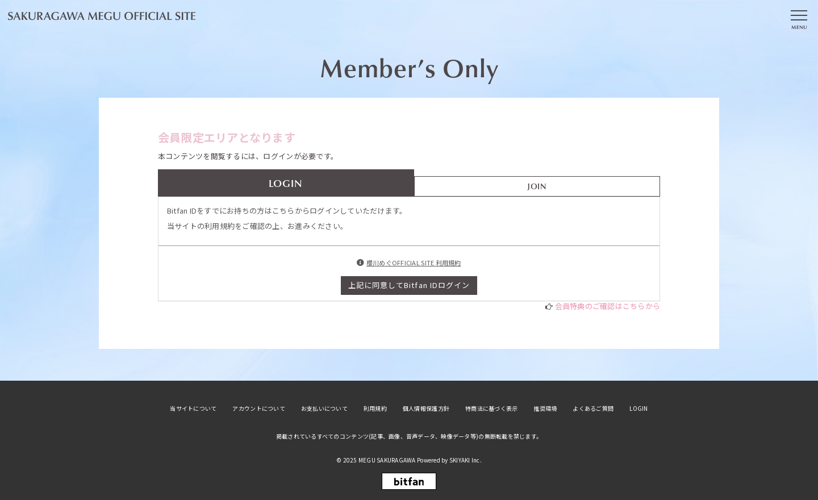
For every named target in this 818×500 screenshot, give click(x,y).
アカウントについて (258, 409)
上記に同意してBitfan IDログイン (409, 285)
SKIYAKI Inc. (465, 460)
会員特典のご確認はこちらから (608, 306)
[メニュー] (798, 18)
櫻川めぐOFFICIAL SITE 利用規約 (413, 262)
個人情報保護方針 (426, 409)
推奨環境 (545, 409)
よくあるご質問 (593, 409)
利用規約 (375, 409)
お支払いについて (324, 409)
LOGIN (638, 409)
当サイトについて (193, 409)
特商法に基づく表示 (491, 409)
